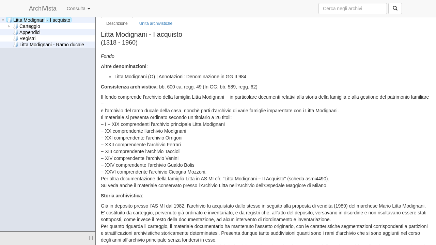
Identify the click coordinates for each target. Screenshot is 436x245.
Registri (24, 38)
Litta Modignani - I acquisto (38, 19)
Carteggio (26, 26)
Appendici (27, 32)
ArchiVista (43, 8)
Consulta (78, 8)
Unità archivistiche (155, 23)
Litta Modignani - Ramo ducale (48, 44)
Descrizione (117, 23)
